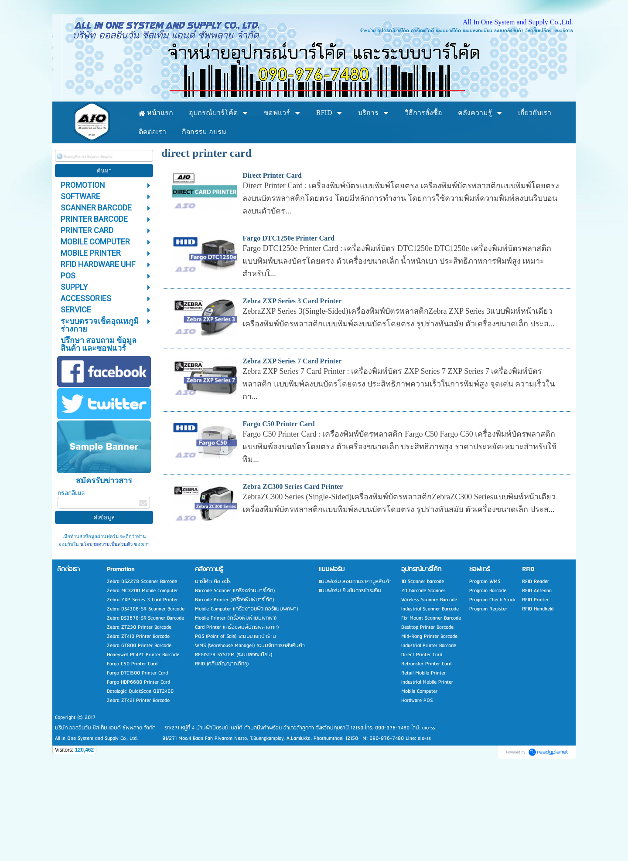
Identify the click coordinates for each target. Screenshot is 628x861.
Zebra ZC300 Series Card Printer (292, 576)
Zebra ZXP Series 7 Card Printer (291, 450)
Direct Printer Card (271, 264)
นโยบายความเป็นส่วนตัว (106, 634)
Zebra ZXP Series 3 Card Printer (291, 390)
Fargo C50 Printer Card (278, 513)
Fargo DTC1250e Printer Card (288, 327)
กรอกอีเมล (71, 582)
